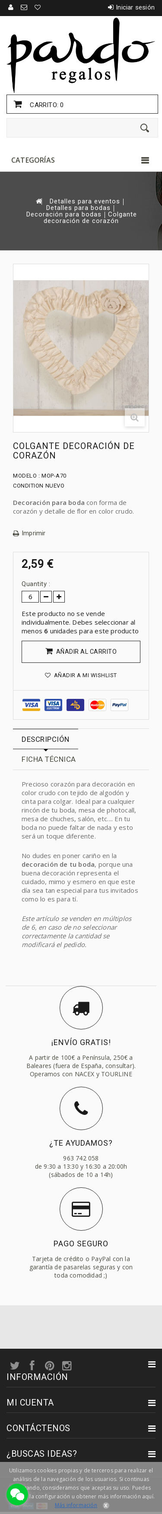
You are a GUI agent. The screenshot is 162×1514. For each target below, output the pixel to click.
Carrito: (46, 105)
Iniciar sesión (135, 7)
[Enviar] (144, 128)
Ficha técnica (49, 759)
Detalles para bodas (78, 208)
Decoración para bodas (64, 214)
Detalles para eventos (85, 201)
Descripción (46, 739)
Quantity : (36, 584)
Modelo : (26, 475)
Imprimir (34, 533)
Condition (28, 485)
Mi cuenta (30, 1402)
